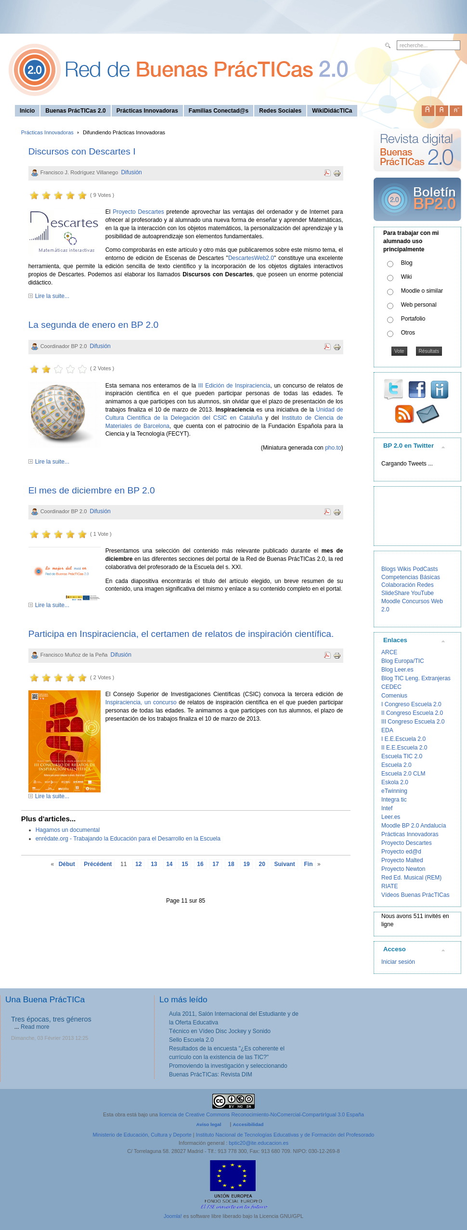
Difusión (131, 172)
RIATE (389, 886)
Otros (408, 332)
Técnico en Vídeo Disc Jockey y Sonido (220, 1031)
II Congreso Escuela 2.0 (412, 713)
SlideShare (395, 593)
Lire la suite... (52, 296)
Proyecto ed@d (401, 851)
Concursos (415, 601)
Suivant (284, 864)
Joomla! (173, 1216)
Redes (425, 585)
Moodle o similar (422, 290)
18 (231, 864)
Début (67, 864)
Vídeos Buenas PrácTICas (415, 895)
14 (169, 864)
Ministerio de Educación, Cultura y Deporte (142, 1135)
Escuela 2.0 (396, 765)
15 (185, 864)
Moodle (390, 601)
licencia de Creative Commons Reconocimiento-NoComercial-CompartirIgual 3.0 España (261, 1114)
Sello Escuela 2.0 (191, 1039)
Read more (35, 1026)
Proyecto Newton (403, 869)
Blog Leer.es (397, 669)
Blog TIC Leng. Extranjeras (416, 678)
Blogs (388, 569)
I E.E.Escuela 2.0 (403, 739)
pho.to (333, 447)
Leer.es (390, 817)
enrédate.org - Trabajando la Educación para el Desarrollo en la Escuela (128, 838)
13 (154, 864)
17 (215, 864)
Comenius (394, 695)
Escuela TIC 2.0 (401, 756)
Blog (407, 262)
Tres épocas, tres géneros (51, 1019)
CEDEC (391, 687)
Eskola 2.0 (394, 782)
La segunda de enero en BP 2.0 (93, 325)
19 (246, 864)
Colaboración (398, 585)
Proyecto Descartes (138, 211)
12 (138, 864)
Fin (308, 864)
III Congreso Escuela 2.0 (412, 721)
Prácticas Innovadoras (47, 132)
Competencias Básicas (410, 577)
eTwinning (394, 791)
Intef (386, 808)
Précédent (98, 864)
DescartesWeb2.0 (251, 258)
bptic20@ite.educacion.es (258, 1143)
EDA (387, 730)
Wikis (404, 569)
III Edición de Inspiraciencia (234, 385)
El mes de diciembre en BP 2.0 (91, 490)
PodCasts (425, 569)
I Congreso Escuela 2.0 (411, 704)
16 (200, 864)
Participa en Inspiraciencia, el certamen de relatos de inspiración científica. (181, 634)
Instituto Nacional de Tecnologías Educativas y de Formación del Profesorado (285, 1135)
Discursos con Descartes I (82, 151)
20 (262, 864)
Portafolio (413, 318)
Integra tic (394, 799)
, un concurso (160, 702)
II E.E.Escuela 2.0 (404, 747)
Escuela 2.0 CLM (403, 773)
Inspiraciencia (123, 702)
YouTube (422, 593)
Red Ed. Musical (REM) (411, 877)
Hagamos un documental (68, 830)
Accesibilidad (248, 1124)
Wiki (406, 276)
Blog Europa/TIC (402, 661)
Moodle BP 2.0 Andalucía (413, 825)
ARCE (389, 652)
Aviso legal (208, 1124)
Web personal (419, 304)
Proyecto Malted (402, 860)
